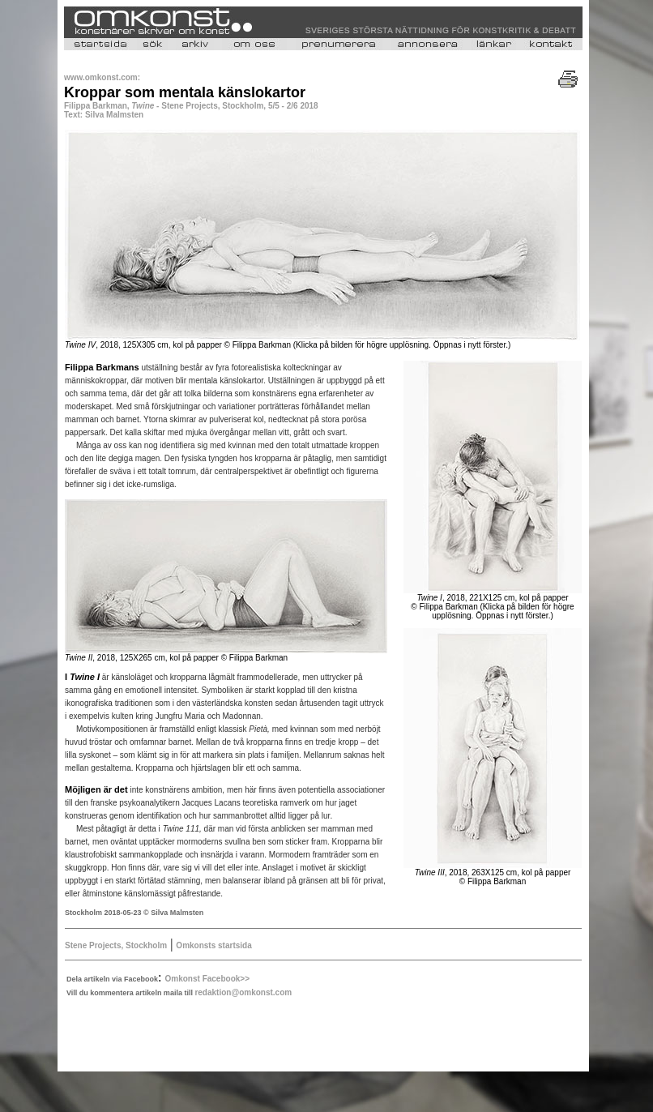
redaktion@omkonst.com (243, 992)
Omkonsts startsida (213, 945)
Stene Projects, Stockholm (116, 945)
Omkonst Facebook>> (207, 978)
